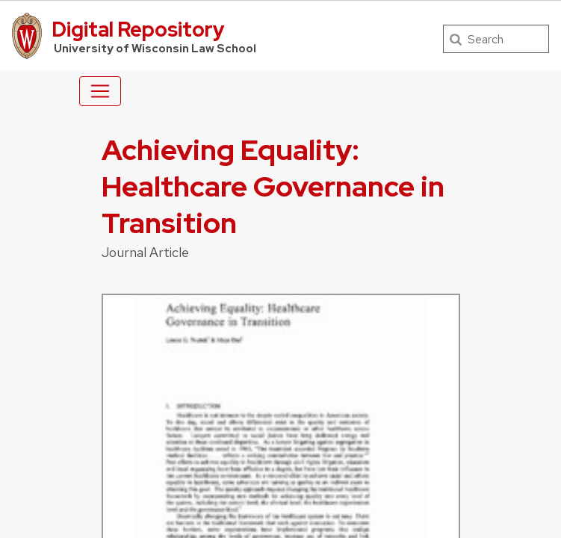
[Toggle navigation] (100, 91)
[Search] (496, 39)
